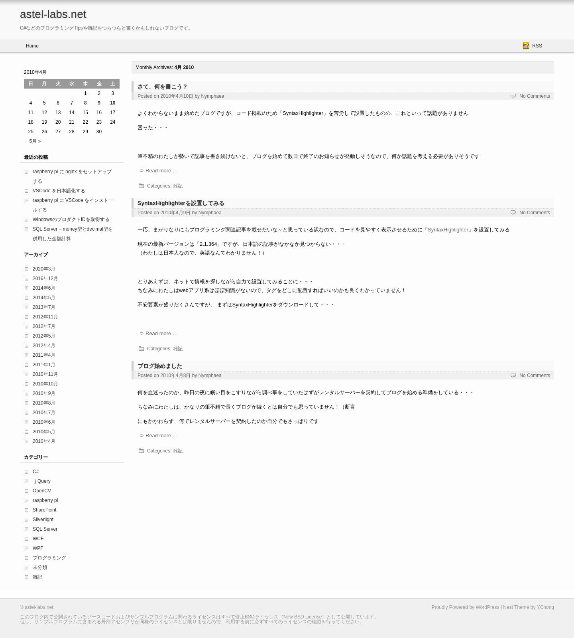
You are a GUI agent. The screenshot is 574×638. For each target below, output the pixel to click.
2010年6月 (44, 422)
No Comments (534, 96)
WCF (38, 538)
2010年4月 (44, 441)
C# (36, 471)
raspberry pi (45, 500)
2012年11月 (45, 317)
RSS (537, 46)
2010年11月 (45, 374)
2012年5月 (44, 336)
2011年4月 (44, 355)
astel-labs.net (53, 14)
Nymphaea (212, 96)
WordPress (487, 607)
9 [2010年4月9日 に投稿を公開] (99, 103)
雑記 (178, 186)
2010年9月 (44, 393)
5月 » (35, 141)
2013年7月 (44, 307)
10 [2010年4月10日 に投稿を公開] (112, 103)
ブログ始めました (160, 366)
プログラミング (49, 558)
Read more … (161, 171)
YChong (545, 607)
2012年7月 (44, 326)
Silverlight (43, 519)
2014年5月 (44, 297)
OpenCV (42, 491)
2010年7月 (44, 412)
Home (32, 46)
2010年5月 (44, 432)
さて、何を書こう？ (163, 86)
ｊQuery (42, 481)
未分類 (40, 567)
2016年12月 (45, 278)
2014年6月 (44, 288)
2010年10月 (45, 384)
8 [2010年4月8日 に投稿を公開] (85, 103)
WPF (38, 548)
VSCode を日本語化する (59, 191)
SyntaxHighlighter (448, 230)
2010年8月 (44, 403)
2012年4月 (44, 345)
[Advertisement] (277, 481)
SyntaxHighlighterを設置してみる (181, 203)
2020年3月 (44, 269)
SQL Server (45, 529)
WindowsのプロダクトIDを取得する (71, 219)
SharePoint (44, 510)
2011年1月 (44, 364)
